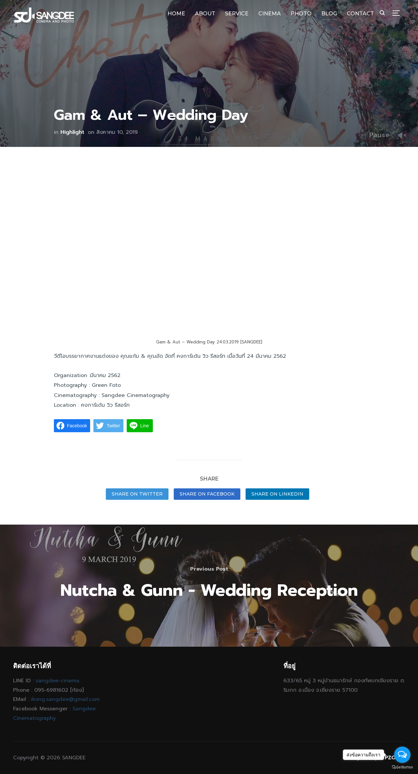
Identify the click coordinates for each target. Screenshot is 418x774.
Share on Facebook (207, 494)
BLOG (329, 13)
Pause (379, 135)
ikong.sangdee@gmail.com (65, 699)
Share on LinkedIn (277, 494)
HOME (176, 13)
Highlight (72, 132)
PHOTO (301, 13)
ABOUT (205, 13)
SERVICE (237, 13)
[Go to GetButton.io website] (402, 767)
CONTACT (360, 13)
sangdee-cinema (57, 681)
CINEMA (269, 13)
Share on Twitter (137, 494)
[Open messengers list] (402, 755)
